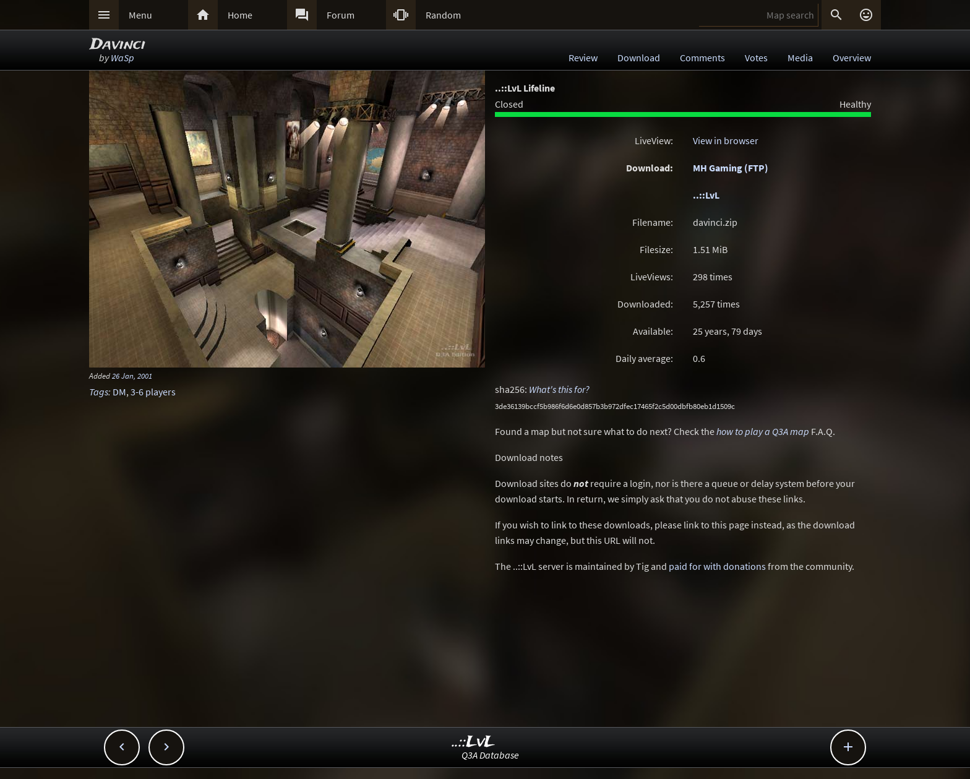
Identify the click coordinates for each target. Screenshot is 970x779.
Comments (702, 57)
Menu (140, 15)
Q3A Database (490, 755)
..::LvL (706, 195)
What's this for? (559, 389)
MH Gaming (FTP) (730, 167)
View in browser (725, 140)
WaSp (122, 57)
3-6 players (153, 391)
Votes (756, 57)
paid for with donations (717, 566)
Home (240, 15)
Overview (852, 57)
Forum (340, 15)
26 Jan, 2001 (132, 376)
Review (583, 57)
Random (443, 15)
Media (800, 57)
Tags (98, 391)
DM (119, 391)
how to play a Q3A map (762, 431)
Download (638, 57)
